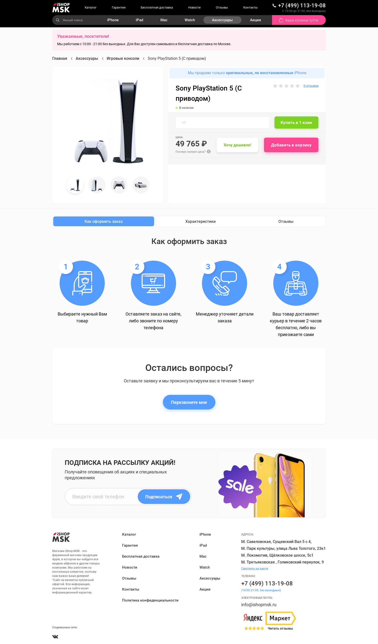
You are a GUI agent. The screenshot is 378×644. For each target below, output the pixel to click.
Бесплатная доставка (157, 7)
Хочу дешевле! (237, 145)
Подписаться (164, 496)
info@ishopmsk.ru (258, 604)
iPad (139, 20)
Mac (164, 20)
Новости (194, 7)
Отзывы (222, 7)
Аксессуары (222, 20)
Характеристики (200, 221)
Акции (255, 20)
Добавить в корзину (291, 145)
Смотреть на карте (254, 568)
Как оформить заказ (103, 221)
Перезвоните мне (189, 402)
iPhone (113, 20)
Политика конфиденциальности (150, 600)
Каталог (90, 7)
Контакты (250, 7)
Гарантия (119, 7)
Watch (190, 20)
